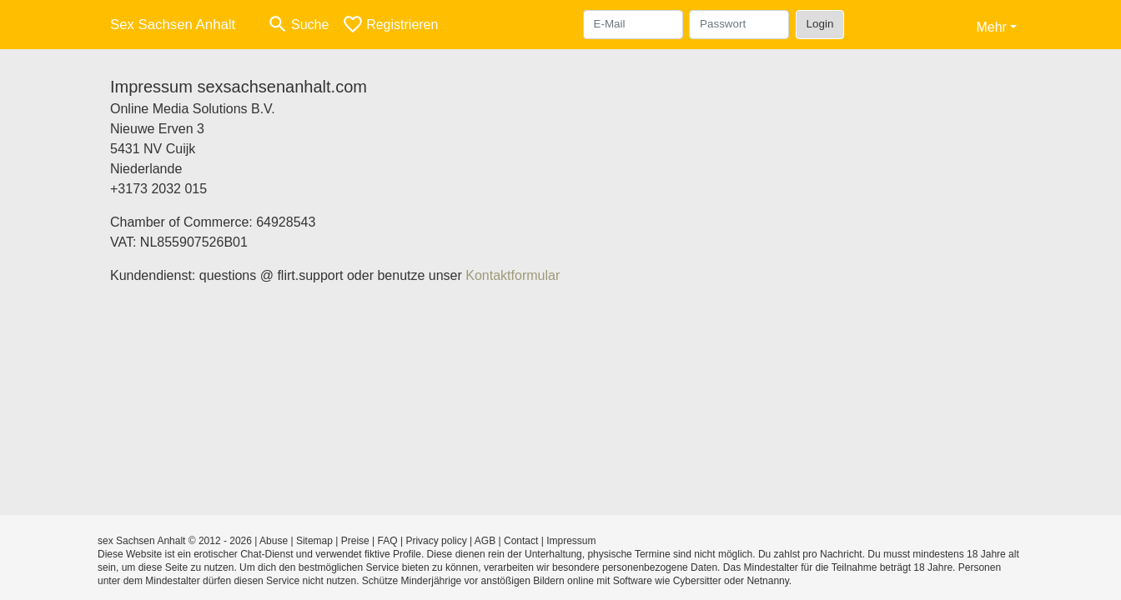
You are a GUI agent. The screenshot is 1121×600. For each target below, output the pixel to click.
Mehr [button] (991, 27)
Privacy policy (435, 541)
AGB (485, 541)
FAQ (388, 541)
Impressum (571, 541)
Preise (355, 541)
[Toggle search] (297, 24)
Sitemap (314, 541)
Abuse (273, 541)
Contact (521, 541)
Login (820, 24)
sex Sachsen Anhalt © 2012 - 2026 (175, 541)
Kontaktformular (512, 275)
